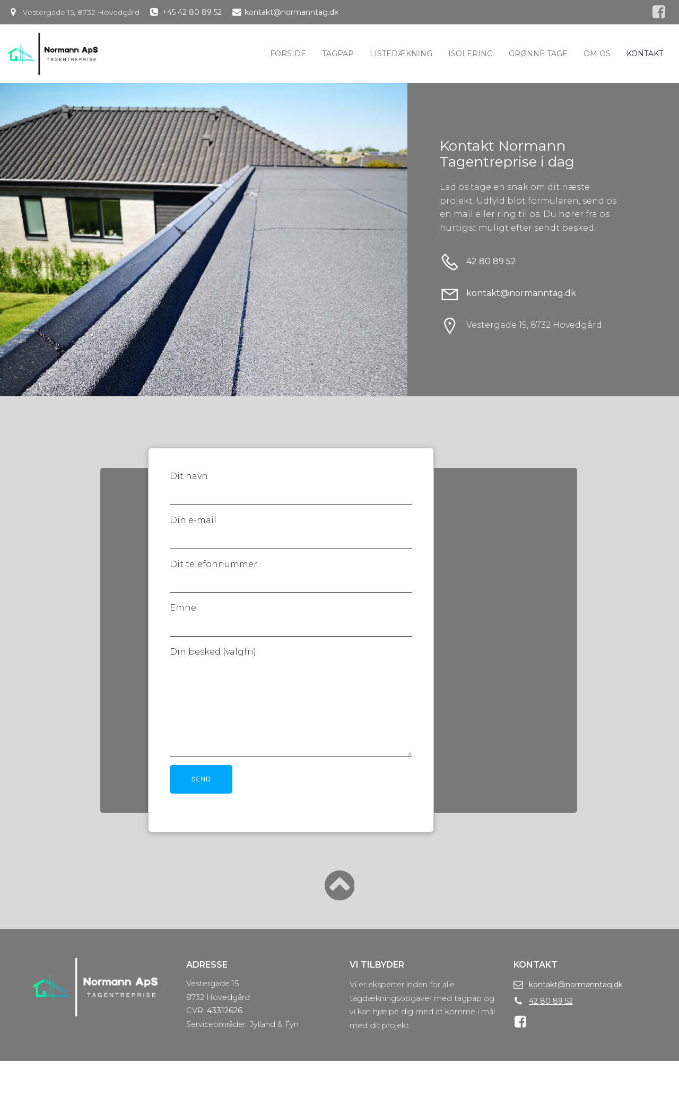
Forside (288, 53)
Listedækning (401, 53)
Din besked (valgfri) (292, 721)
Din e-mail (292, 544)
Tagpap (338, 53)
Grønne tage (538, 53)
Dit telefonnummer (292, 588)
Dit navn (292, 500)
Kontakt (644, 53)
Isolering (470, 53)
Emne (292, 632)
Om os (597, 53)
